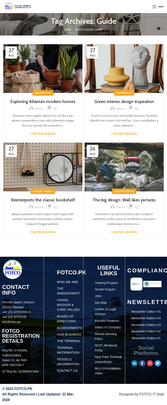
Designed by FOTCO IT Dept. (142, 394)
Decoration (43, 92)
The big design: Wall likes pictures (124, 199)
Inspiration (124, 92)
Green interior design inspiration (124, 101)
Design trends (43, 191)
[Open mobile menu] (158, 6)
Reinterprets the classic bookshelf (43, 199)
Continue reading (43, 133)
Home (67, 29)
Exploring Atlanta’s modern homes (42, 101)
